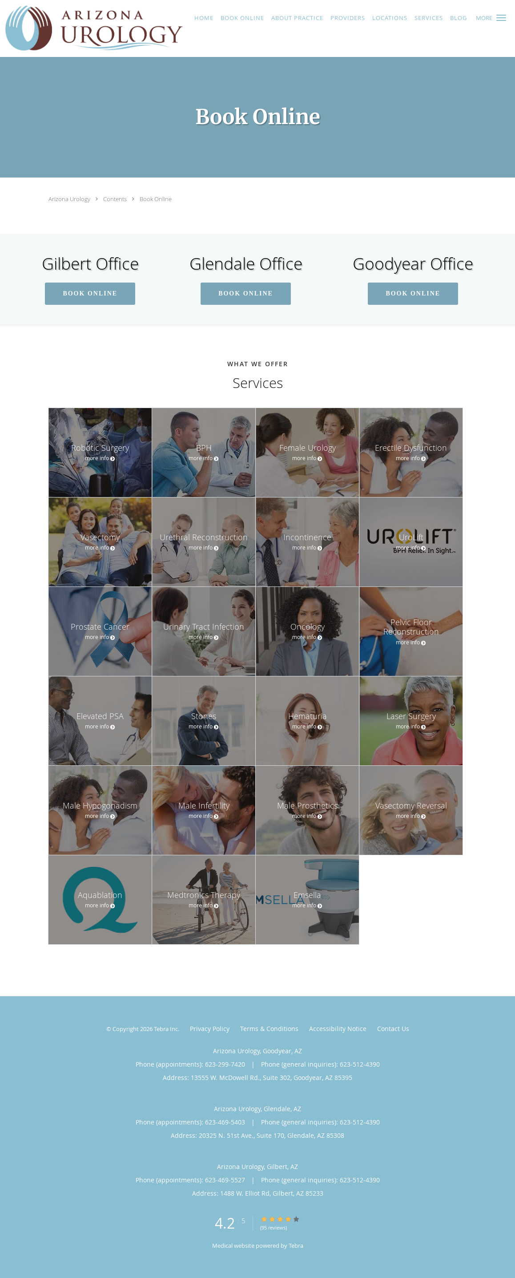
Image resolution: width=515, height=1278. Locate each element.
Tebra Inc (166, 1029)
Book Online (156, 199)
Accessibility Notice (337, 1028)
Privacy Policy (209, 1028)
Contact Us (393, 1028)
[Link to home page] (91, 28)
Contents (115, 199)
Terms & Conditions (269, 1028)
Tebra (296, 1246)
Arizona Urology (70, 199)
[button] (501, 18)
